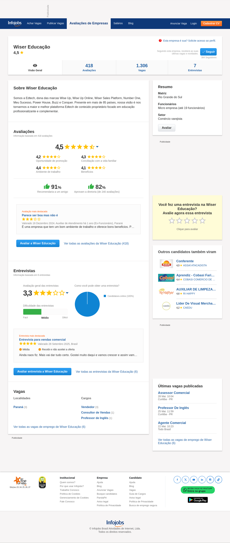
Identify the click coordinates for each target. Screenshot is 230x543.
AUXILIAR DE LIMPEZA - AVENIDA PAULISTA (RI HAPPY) (196, 289)
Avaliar (167, 127)
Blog (130, 23)
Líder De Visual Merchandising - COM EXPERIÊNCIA (196, 303)
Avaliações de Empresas (89, 23)
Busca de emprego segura (143, 505)
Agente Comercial (172, 423)
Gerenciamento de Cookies (74, 497)
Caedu (187, 307)
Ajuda (100, 482)
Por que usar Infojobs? (72, 486)
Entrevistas (194, 67)
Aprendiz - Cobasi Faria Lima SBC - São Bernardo (196, 275)
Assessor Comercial (174, 393)
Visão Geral (35, 67)
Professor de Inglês (95, 418)
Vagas (142, 67)
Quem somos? (67, 482)
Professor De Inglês (173, 408)
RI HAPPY (189, 293)
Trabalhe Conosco (69, 490)
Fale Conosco (67, 501)
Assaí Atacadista (195, 265)
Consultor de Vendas (95, 412)
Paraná (18, 407)
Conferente (185, 261)
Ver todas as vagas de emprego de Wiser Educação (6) (49, 426)
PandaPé (102, 497)
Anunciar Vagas (105, 490)
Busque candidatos (107, 493)
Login (193, 23)
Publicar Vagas (55, 23)
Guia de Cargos (137, 493)
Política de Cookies (70, 493)
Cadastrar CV (211, 23)
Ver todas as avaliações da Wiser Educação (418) (96, 243)
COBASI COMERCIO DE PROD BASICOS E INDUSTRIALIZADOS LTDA (199, 279)
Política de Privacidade (109, 505)
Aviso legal (102, 501)
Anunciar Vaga (178, 23)
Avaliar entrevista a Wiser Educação (42, 371)
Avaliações (89, 67)
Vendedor (88, 407)
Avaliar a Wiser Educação (38, 243)
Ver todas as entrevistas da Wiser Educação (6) (107, 371)
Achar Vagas (34, 23)
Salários (118, 23)
